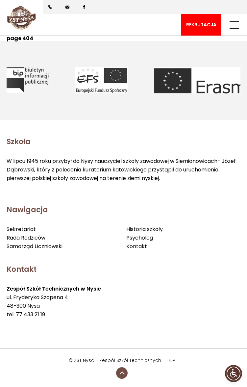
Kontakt (136, 246)
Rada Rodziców (26, 238)
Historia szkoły (144, 229)
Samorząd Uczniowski (34, 246)
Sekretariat (21, 229)
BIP (172, 360)
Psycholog (139, 238)
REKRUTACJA (201, 24)
